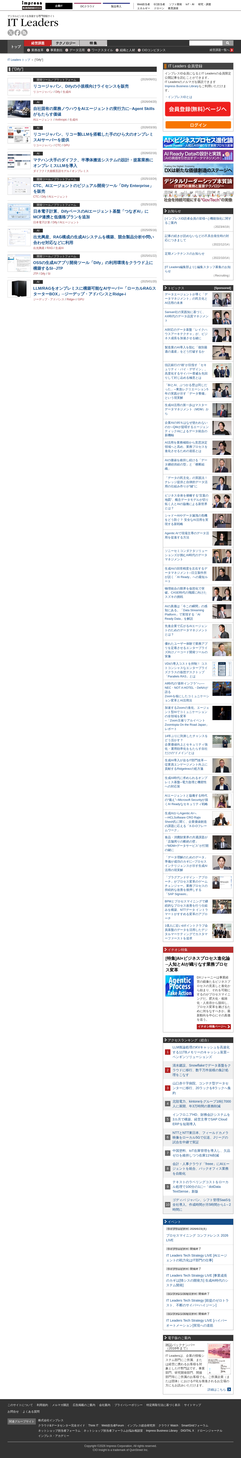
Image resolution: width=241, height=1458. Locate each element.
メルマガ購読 (60, 1405)
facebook (17, 32)
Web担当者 (143, 4)
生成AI (67, 92)
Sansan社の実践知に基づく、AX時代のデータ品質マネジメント (187, 316)
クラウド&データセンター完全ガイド (61, 1425)
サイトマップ (192, 1405)
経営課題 (37, 43)
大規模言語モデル (58, 171)
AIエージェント (43, 119)
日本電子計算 (41, 222)
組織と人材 (127, 50)
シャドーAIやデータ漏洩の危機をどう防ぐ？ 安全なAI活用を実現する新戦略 (186, 520)
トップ (16, 47)
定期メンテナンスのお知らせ (185, 253)
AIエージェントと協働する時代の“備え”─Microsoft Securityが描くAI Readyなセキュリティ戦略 (186, 800)
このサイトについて (20, 1405)
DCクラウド (87, 6)
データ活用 (77, 50)
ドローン (159, 8)
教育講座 (173, 8)
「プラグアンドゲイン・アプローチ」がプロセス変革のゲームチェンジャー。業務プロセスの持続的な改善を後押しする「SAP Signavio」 (186, 886)
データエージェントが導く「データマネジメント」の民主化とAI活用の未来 (186, 299)
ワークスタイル (102, 50)
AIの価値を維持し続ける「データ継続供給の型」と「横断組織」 (186, 464)
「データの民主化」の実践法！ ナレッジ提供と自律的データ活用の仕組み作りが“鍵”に (186, 482)
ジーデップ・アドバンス (48, 299)
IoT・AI (190, 4)
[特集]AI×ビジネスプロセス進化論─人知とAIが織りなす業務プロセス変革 (197, 964)
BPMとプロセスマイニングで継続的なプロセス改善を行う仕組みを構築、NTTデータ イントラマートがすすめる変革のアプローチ (186, 910)
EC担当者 (159, 4)
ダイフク (38, 171)
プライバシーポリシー (128, 1405)
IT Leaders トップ (19, 59)
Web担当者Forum (112, 1425)
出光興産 (38, 248)
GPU (67, 145)
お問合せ (13, 1411)
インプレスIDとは (180, 97)
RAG (50, 248)
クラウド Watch (168, 1425)
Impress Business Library (182, 86)
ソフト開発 (175, 4)
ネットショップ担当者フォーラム (59, 1430)
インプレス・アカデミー (53, 1436)
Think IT (93, 1425)
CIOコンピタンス (154, 50)
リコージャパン (43, 92)
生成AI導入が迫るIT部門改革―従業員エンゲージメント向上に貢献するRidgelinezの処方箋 (186, 764)
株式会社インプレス (51, 1420)
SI (49, 273)
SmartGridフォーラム (194, 1425)
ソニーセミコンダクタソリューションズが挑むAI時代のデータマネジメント (186, 555)
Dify (57, 92)
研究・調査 (204, 4)
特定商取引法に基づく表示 (163, 1405)
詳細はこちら (217, 1389)
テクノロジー (66, 43)
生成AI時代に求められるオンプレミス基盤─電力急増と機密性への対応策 (186, 782)
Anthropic (61, 119)
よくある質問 (31, 1411)
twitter (11, 32)
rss (24, 32)
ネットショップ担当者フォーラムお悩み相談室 (113, 1430)
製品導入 (116, 6)
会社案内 (104, 1405)
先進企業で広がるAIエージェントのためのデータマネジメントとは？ (186, 630)
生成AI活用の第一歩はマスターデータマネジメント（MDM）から (187, 409)
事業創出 (56, 50)
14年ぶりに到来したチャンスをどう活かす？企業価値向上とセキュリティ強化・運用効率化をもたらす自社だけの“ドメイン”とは (186, 744)
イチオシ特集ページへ (213, 1026)
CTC (58, 145)
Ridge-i (71, 299)
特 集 (93, 43)
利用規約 (42, 1405)
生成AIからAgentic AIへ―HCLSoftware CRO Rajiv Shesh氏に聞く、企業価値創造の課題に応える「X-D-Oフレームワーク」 (186, 821)
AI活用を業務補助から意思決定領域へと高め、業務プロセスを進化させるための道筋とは (186, 447)
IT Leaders (33, 22)
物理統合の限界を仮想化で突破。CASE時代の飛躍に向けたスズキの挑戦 (186, 593)
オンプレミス (80, 171)
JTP (35, 273)
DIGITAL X (187, 1430)
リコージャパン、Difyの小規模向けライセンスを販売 (81, 86)
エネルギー (143, 8)
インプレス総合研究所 (141, 1425)
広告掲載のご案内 (84, 1405)
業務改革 (37, 50)
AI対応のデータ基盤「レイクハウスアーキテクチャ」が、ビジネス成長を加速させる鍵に (186, 334)
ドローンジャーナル (209, 1430)
